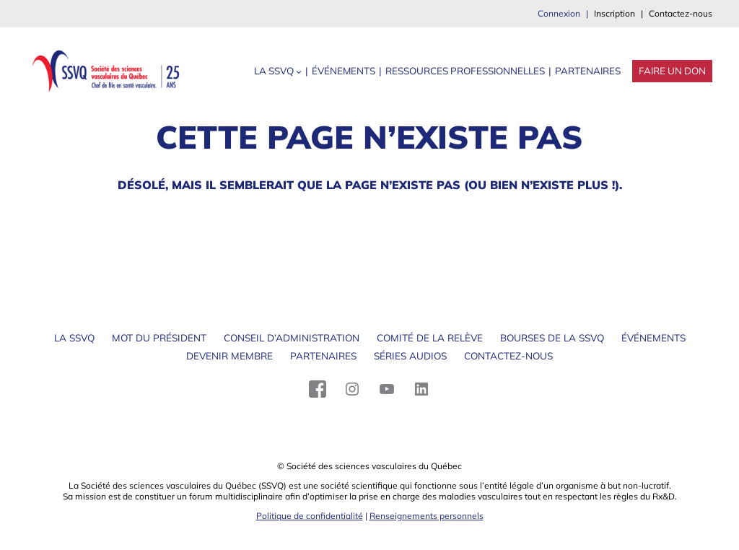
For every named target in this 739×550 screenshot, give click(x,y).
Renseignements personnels (427, 515)
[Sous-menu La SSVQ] (299, 71)
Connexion (559, 13)
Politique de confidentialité (309, 515)
